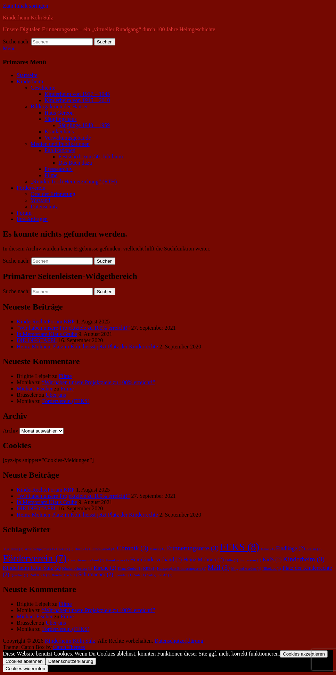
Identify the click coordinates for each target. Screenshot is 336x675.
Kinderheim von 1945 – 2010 (77, 100)
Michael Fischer (35, 389)
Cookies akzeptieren (304, 654)
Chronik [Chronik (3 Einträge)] (132, 548)
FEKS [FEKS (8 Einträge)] (239, 546)
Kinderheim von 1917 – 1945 (77, 94)
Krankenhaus (59, 131)
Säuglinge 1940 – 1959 (84, 125)
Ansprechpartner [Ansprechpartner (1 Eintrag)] (40, 549)
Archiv (10, 431)
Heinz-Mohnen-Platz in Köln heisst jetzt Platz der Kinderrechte (87, 346)
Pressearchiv (58, 169)
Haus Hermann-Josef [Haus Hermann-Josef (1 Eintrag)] (86, 560)
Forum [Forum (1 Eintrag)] (313, 549)
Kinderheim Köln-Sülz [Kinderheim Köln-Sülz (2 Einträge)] (32, 568)
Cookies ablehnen (24, 661)
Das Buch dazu (75, 163)
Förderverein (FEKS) (65, 401)
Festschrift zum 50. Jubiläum (90, 156)
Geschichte (43, 88)
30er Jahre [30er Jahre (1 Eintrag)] (13, 549)
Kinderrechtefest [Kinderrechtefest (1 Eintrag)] (77, 568)
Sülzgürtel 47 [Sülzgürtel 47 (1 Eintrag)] (159, 575)
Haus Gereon (59, 113)
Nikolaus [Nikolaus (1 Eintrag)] (271, 568)
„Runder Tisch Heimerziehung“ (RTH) (74, 181)
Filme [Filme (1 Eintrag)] (267, 549)
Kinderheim (30, 81)
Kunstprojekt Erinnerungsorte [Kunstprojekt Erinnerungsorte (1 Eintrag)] (181, 568)
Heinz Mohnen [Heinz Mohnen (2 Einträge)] (203, 559)
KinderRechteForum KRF (46, 321)
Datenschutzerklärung (179, 641)
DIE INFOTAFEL (37, 340)
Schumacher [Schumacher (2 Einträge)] (95, 574)
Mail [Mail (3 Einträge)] (219, 567)
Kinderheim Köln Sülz (28, 17)
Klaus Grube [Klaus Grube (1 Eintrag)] (130, 568)
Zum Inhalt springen (25, 6)
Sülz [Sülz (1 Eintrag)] (140, 575)
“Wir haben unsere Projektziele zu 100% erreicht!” (73, 328)
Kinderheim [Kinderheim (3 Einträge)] (304, 559)
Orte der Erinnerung (53, 194)
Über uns (56, 395)
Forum (24, 213)
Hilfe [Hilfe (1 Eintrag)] (231, 560)
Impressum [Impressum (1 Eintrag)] (250, 560)
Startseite (27, 75)
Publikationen (59, 150)
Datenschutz (44, 206)
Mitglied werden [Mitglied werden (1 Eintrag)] (246, 568)
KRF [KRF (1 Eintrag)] (149, 568)
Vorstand (40, 200)
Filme (50, 175)
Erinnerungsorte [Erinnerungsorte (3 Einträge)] (192, 548)
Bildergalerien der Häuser (59, 106)
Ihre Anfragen (32, 219)
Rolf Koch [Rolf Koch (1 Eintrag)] (40, 575)
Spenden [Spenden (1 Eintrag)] (124, 575)
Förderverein (31, 188)
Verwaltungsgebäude (67, 138)
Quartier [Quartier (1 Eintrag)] (19, 575)
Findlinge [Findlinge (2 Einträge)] (290, 548)
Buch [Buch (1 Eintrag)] (81, 549)
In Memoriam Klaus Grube (47, 334)
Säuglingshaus (60, 119)
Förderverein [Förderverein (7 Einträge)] (34, 558)
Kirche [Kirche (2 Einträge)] (104, 568)
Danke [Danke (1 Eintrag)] (157, 549)
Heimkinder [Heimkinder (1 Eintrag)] (117, 560)
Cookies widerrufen (25, 668)
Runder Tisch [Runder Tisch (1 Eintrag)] (64, 575)
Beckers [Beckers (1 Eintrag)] (64, 549)
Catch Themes (69, 647)
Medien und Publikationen (60, 144)
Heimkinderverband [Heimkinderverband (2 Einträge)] (156, 559)
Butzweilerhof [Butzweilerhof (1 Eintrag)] (102, 549)
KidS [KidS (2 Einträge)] (272, 559)
